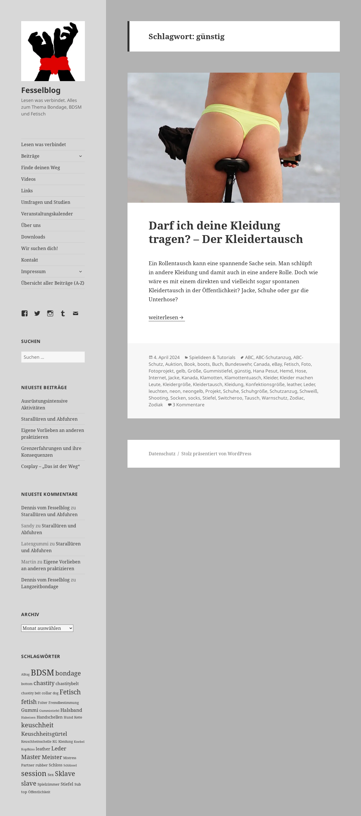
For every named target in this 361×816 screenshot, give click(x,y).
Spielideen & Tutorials (212, 357)
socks (194, 398)
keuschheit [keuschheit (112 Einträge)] (37, 725)
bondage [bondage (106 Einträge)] (68, 673)
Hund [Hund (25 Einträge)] (68, 717)
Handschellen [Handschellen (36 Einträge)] (50, 717)
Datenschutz (162, 454)
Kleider (270, 377)
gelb (180, 371)
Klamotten (211, 377)
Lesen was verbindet (43, 144)
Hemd (286, 371)
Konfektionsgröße (265, 384)
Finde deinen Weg (40, 167)
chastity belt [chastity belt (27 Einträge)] (31, 693)
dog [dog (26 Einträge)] (55, 693)
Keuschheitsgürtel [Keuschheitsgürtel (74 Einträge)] (44, 733)
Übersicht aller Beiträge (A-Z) (52, 283)
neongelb (193, 391)
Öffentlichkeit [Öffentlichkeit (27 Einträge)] (39, 792)
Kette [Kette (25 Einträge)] (78, 717)
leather (294, 384)
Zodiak (156, 405)
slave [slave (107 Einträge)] (28, 783)
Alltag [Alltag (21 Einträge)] (25, 674)
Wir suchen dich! (39, 248)
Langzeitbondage (39, 586)
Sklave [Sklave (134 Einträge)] (65, 773)
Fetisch (291, 364)
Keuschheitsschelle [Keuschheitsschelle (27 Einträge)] (36, 741)
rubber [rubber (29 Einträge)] (42, 765)
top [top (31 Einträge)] (24, 791)
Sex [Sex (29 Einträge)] (51, 774)
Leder (309, 384)
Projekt (213, 391)
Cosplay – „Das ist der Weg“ (50, 466)
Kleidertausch (207, 384)
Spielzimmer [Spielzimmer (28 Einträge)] (49, 784)
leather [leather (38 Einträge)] (43, 749)
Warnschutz (274, 398)
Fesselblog (41, 90)
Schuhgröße (254, 391)
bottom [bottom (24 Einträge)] (26, 684)
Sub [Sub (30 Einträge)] (77, 784)
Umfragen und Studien (45, 202)
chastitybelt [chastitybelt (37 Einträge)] (67, 683)
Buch (217, 364)
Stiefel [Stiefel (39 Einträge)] (67, 784)
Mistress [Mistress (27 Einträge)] (69, 757)
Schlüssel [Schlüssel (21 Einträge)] (70, 765)
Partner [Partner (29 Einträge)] (27, 765)
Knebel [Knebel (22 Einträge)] (79, 741)
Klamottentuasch (242, 377)
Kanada (190, 377)
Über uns (31, 225)
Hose (300, 371)
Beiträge (30, 156)
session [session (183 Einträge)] (34, 773)
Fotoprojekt (161, 371)
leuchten (158, 391)
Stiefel (209, 398)
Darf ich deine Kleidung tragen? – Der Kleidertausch (226, 232)
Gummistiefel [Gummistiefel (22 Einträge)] (49, 710)
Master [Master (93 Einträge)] (31, 757)
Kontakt (29, 260)
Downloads (33, 237)
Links (27, 191)
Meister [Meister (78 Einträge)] (52, 757)
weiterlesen (167, 317)
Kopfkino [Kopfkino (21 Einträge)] (28, 749)
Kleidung (233, 384)
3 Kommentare (188, 405)
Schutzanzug (283, 391)
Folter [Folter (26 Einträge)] (42, 702)
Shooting (158, 398)
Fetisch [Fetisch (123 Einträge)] (70, 692)
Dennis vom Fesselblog (45, 508)
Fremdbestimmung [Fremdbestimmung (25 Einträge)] (64, 702)
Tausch (252, 398)
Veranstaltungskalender (47, 214)
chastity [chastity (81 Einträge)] (44, 683)
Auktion (173, 364)
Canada (262, 364)
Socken (178, 398)
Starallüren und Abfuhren (49, 419)
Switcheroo (230, 398)
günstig (242, 371)
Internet (157, 377)
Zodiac (297, 398)
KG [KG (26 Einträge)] (54, 741)
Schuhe (231, 391)
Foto (306, 364)
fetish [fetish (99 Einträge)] (29, 701)
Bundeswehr (238, 364)
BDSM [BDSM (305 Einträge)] (42, 672)
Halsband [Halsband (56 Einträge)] (71, 709)
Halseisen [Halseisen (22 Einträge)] (28, 717)
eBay (277, 364)
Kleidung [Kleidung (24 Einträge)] (65, 741)
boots (203, 364)
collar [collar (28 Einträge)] (47, 693)
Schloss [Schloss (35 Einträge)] (55, 765)
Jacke (173, 377)
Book (189, 364)
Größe (194, 371)
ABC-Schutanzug (273, 357)
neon (175, 391)
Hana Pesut (265, 371)
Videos (28, 179)
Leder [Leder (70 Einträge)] (58, 748)
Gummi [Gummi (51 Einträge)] (29, 710)
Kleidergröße (177, 384)
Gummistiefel (217, 371)
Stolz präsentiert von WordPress (216, 454)
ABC (249, 357)
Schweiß (308, 391)
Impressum (33, 271)
